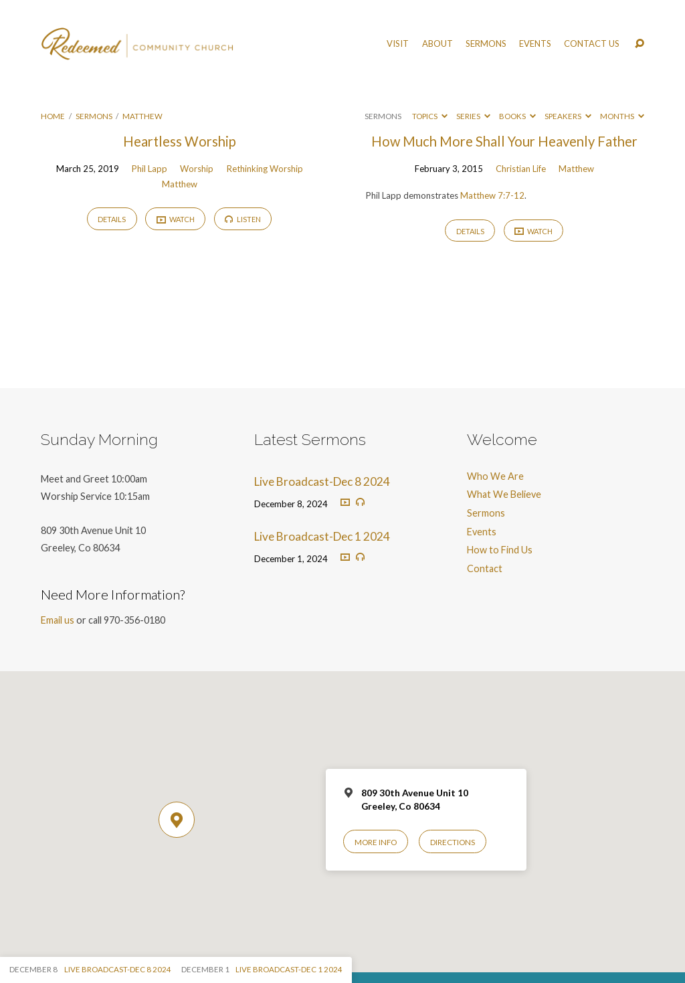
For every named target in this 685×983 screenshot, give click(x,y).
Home (53, 116)
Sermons (486, 43)
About (437, 43)
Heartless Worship (179, 141)
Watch (176, 219)
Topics (430, 116)
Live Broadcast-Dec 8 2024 (322, 481)
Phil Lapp (149, 168)
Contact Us (591, 43)
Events (535, 43)
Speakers (568, 116)
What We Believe (504, 494)
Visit (398, 43)
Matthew (142, 116)
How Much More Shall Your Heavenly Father (504, 141)
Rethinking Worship (265, 168)
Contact (484, 568)
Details (112, 219)
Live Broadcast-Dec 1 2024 (322, 536)
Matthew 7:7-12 (492, 195)
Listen (243, 219)
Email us (57, 620)
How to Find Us (499, 549)
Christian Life (521, 168)
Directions (452, 842)
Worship (196, 168)
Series (473, 116)
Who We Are (495, 476)
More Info (376, 842)
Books (517, 116)
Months (622, 116)
